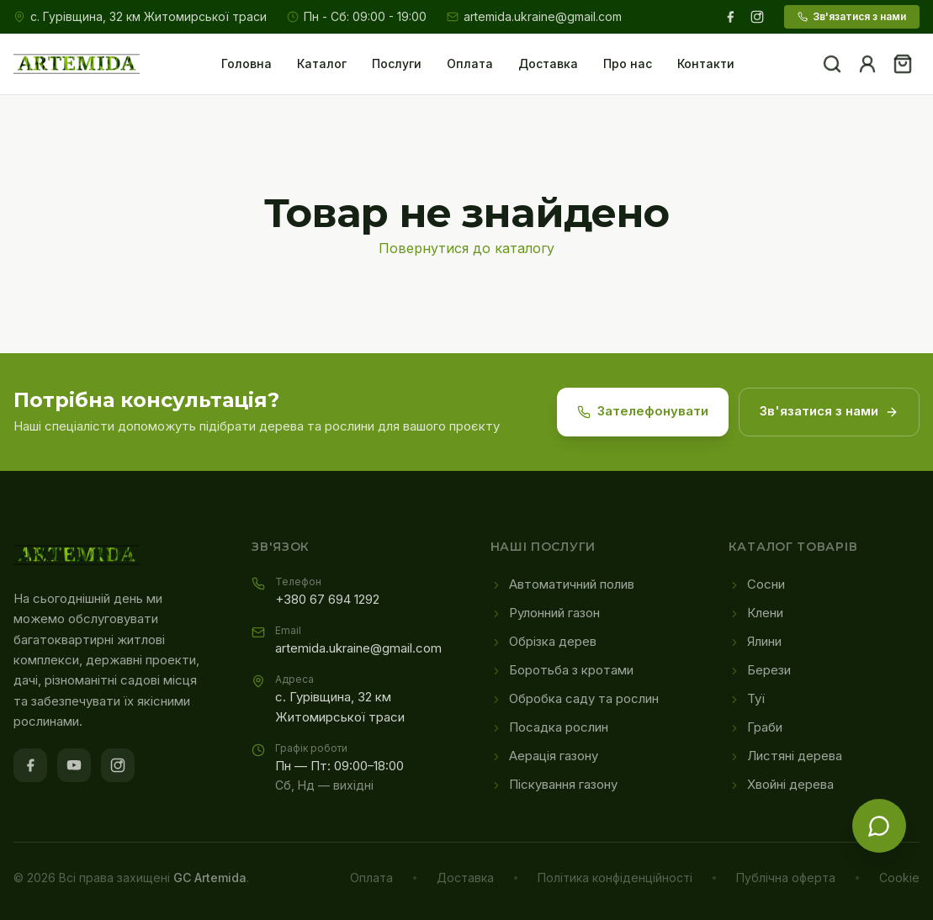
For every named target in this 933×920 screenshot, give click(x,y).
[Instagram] (757, 17)
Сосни (757, 584)
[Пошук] (832, 64)
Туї (747, 698)
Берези (760, 670)
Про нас (627, 63)
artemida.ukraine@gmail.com (534, 16)
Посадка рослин (549, 727)
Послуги (396, 63)
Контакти (705, 63)
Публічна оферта (785, 877)
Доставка (548, 63)
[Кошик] (903, 64)
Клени (756, 613)
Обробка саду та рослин (574, 698)
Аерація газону (544, 756)
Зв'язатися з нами (852, 16)
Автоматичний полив (562, 584)
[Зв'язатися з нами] (879, 826)
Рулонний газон (545, 613)
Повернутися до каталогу (466, 248)
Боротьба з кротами (561, 670)
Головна (246, 63)
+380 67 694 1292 (327, 599)
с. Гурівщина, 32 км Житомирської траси (148, 16)
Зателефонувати (642, 411)
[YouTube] (74, 765)
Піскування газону (554, 784)
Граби (755, 727)
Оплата (470, 63)
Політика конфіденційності (615, 877)
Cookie (899, 877)
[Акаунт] (867, 64)
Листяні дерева (785, 756)
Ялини (755, 641)
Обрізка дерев (543, 641)
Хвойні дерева (781, 784)
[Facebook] (730, 17)
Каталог (322, 63)
